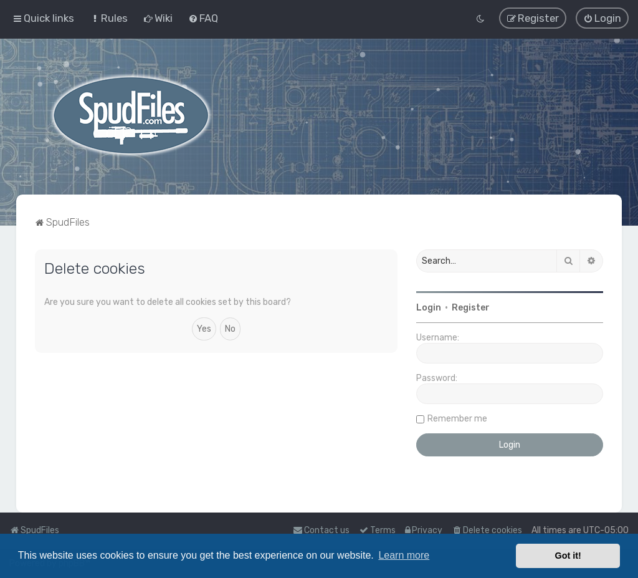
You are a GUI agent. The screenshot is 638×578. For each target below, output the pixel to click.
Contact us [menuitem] (321, 530)
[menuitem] (109, 18)
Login (428, 307)
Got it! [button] (568, 556)
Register (471, 307)
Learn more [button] (403, 555)
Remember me (457, 418)
